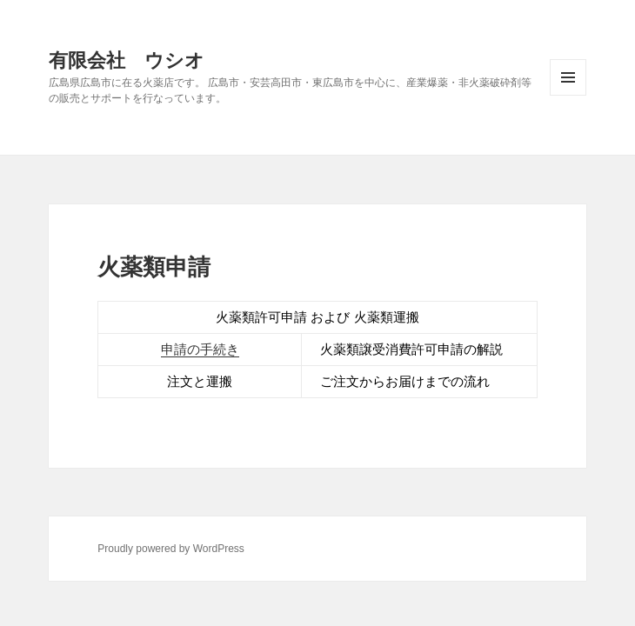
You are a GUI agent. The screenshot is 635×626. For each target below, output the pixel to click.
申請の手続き (200, 349)
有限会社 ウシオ (126, 59)
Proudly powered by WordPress (170, 549)
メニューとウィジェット (568, 77)
